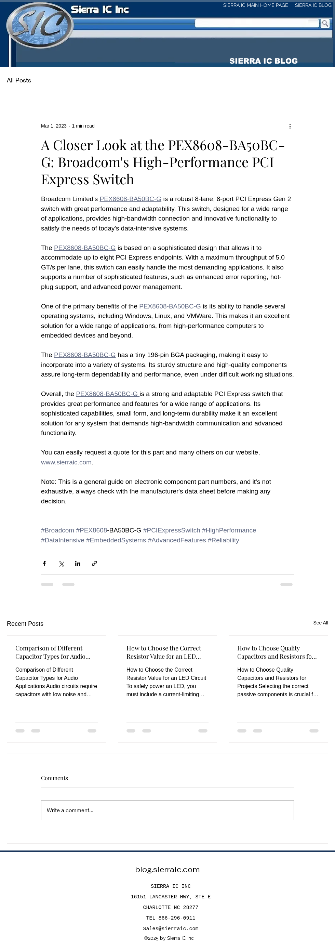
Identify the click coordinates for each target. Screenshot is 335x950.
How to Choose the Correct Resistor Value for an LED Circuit (163, 652)
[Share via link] (94, 563)
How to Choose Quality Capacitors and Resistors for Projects (275, 652)
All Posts (19, 80)
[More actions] (290, 126)
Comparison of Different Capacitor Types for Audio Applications (50, 652)
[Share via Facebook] (44, 563)
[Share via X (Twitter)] (61, 563)
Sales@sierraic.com (170, 929)
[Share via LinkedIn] (78, 563)
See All (320, 622)
